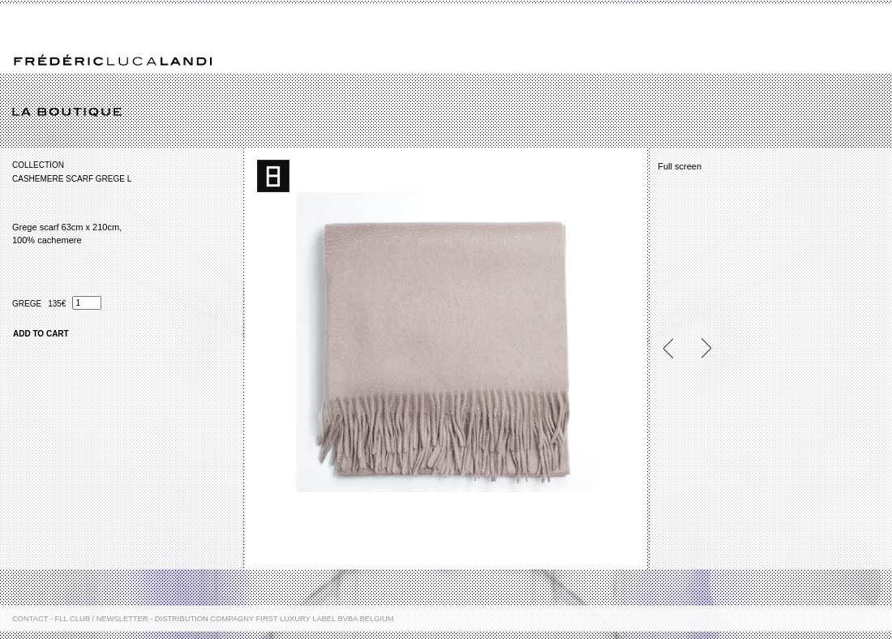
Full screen (679, 166)
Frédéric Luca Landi (112, 60)
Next (699, 348)
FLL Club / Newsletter (101, 619)
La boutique (452, 112)
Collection (38, 165)
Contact (30, 619)
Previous (675, 348)
